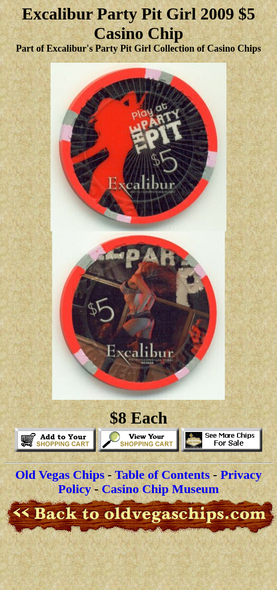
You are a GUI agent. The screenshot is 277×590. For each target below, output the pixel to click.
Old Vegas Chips (59, 474)
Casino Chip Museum (160, 489)
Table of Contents (162, 474)
